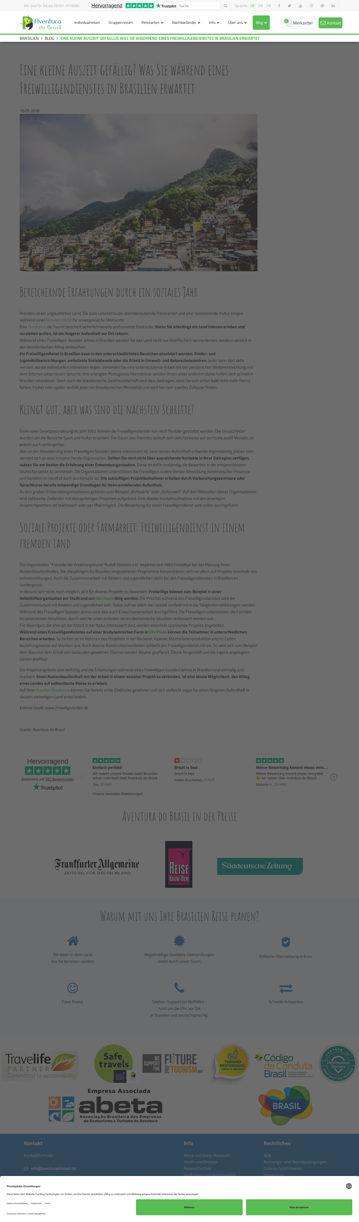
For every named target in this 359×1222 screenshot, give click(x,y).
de (252, 5)
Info (212, 22)
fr (268, 5)
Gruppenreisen (121, 22)
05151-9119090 (66, 5)
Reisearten (150, 22)
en (260, 5)
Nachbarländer (184, 22)
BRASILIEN (29, 38)
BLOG (49, 38)
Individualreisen (87, 22)
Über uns (235, 22)
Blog (259, 22)
